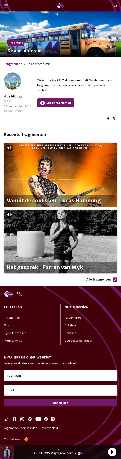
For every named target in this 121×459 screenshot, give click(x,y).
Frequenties (12, 317)
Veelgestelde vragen (79, 340)
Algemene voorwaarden (20, 428)
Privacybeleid (49, 428)
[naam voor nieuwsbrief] (60, 375)
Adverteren (73, 317)
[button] (112, 452)
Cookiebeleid (12, 439)
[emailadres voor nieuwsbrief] (60, 390)
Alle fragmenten (101, 279)
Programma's (13, 340)
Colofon (70, 325)
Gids (7, 325)
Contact (70, 333)
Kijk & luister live (15, 333)
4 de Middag (13, 96)
